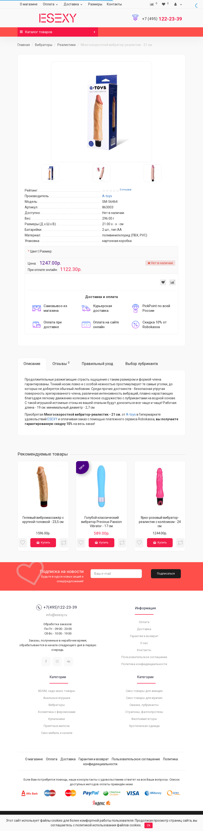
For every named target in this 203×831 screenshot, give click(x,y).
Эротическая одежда (144, 726)
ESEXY (52, 419)
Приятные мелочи (57, 726)
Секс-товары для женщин (144, 691)
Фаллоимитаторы (144, 719)
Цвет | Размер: (41, 251)
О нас (144, 643)
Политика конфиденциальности (144, 664)
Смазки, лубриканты (144, 705)
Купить (43, 542)
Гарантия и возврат (144, 636)
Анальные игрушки (56, 698)
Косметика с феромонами (56, 712)
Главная (24, 45)
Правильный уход (97, 363)
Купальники (56, 719)
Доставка (74, 4)
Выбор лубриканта (141, 363)
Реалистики (66, 45)
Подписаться (166, 573)
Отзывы (61, 363)
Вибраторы (43, 45)
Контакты (114, 4)
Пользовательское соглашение (144, 657)
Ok (148, 825)
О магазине (29, 4)
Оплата (51, 4)
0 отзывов (125, 189)
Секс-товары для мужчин (144, 698)
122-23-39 (162, 19)
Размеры (95, 4)
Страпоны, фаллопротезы (144, 712)
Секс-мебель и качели (56, 733)
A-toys (131, 414)
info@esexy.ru (56, 615)
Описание (32, 363)
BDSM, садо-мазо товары (56, 691)
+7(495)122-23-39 (56, 607)
